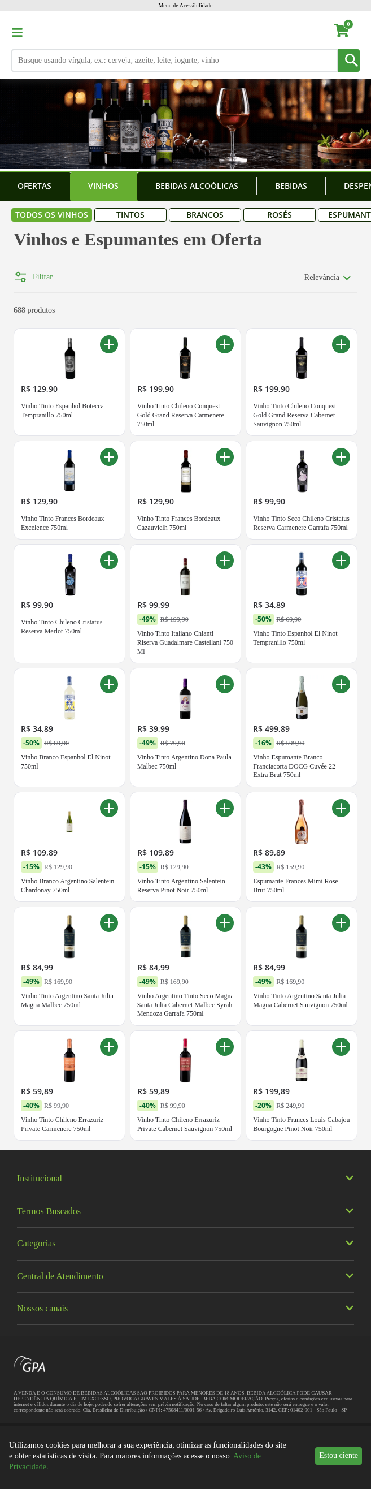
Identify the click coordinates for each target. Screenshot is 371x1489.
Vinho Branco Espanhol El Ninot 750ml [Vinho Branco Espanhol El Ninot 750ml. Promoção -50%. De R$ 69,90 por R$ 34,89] (66, 824)
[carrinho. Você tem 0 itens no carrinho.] (346, 32)
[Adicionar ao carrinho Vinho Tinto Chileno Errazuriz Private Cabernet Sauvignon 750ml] (225, 1109)
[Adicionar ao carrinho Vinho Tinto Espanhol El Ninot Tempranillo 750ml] (341, 623)
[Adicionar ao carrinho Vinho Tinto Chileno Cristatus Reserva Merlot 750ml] (109, 623)
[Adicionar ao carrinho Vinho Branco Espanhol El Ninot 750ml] (109, 747)
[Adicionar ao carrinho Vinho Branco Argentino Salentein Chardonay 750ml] (109, 871)
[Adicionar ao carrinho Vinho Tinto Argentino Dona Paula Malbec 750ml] (225, 747)
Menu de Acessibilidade (185, 5)
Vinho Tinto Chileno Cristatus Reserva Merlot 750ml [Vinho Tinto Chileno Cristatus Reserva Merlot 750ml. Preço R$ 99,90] (61, 689)
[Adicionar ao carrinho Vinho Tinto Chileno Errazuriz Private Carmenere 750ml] (109, 1109)
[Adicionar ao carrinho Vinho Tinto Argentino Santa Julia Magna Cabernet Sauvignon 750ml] (341, 986)
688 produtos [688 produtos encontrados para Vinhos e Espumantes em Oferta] (34, 373)
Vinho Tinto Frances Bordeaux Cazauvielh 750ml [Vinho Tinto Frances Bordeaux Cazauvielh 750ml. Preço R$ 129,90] (179, 585)
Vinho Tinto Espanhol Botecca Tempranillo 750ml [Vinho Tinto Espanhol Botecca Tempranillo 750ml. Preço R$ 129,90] (62, 473)
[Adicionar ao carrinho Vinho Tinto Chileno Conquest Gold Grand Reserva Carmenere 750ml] (225, 407)
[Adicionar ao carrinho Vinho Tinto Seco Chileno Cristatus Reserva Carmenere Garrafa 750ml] (341, 520)
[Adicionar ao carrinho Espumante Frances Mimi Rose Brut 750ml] (341, 871)
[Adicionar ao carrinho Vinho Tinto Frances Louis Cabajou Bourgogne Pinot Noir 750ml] (341, 1109)
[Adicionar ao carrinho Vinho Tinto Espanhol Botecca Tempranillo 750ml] (109, 407)
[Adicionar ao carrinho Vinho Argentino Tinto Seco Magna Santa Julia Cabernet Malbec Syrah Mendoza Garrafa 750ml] (225, 986)
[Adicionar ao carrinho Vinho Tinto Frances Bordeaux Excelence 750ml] (109, 520)
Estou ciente (338, 1455)
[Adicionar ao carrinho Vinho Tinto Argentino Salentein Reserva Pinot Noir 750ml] (225, 871)
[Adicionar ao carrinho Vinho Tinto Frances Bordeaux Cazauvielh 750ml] (225, 520)
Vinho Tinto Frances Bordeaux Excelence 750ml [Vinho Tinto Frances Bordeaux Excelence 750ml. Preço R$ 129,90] (62, 585)
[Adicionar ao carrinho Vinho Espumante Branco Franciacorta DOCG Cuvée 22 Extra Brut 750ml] (341, 747)
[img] (185, 1217)
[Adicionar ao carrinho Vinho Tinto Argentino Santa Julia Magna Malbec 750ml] (109, 986)
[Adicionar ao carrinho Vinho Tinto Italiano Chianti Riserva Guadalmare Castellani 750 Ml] (225, 623)
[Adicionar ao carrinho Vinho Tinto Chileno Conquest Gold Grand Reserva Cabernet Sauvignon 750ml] (341, 407)
